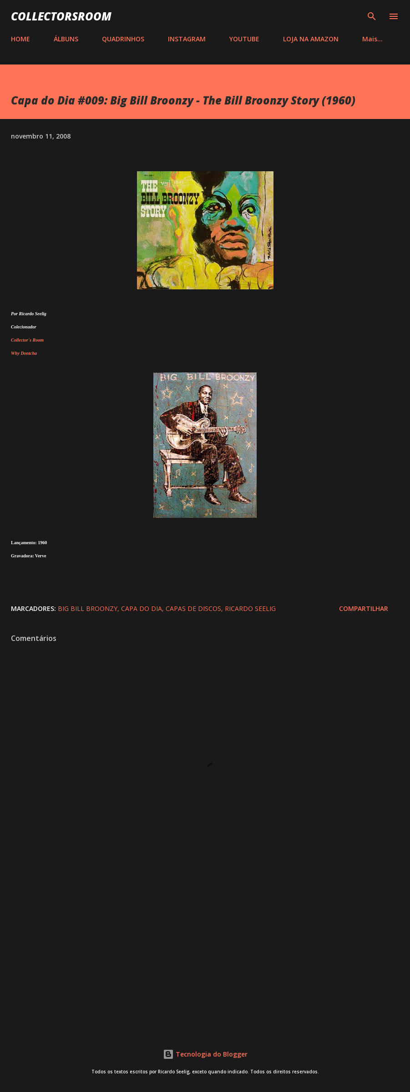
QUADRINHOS (123, 39)
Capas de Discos (193, 608)
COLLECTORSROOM (61, 16)
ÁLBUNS (66, 39)
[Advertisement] (205, 946)
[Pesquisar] (371, 16)
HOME (20, 39)
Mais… (372, 39)
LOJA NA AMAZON (311, 39)
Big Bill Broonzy (87, 608)
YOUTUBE (244, 39)
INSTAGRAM (187, 39)
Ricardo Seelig (250, 608)
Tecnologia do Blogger (205, 1054)
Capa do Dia (141, 608)
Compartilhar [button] (363, 608)
